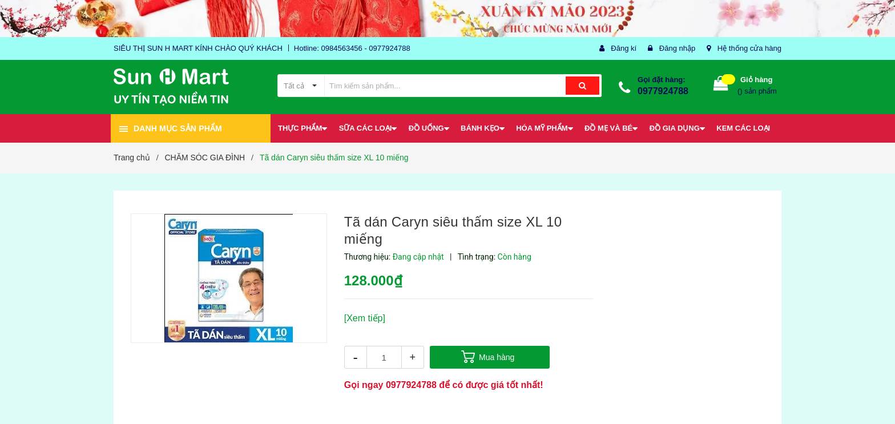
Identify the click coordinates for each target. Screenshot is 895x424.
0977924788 (663, 91)
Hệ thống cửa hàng (749, 48)
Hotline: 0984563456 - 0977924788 (352, 48)
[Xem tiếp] (364, 318)
